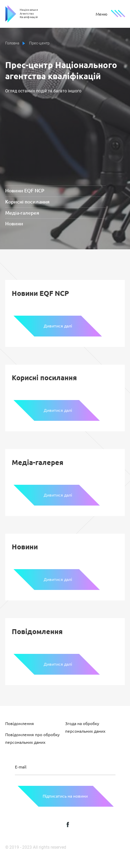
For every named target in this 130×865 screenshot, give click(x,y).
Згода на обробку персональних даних (85, 727)
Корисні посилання (27, 202)
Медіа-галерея (22, 213)
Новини (14, 224)
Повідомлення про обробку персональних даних (32, 738)
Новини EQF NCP (24, 191)
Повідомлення (19, 723)
